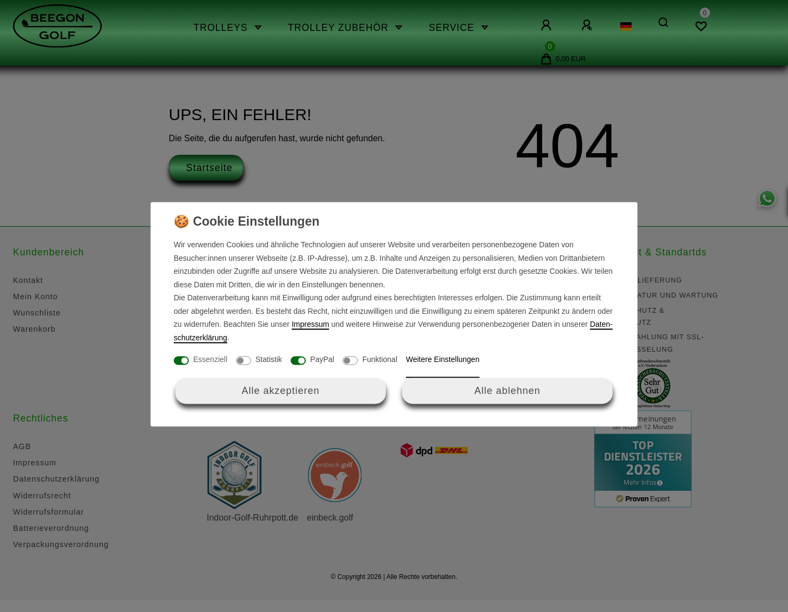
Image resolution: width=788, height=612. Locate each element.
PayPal (322, 360)
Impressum (310, 324)
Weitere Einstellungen (443, 360)
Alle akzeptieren (280, 390)
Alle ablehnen (507, 390)
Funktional (379, 360)
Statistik (268, 360)
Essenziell (210, 360)
